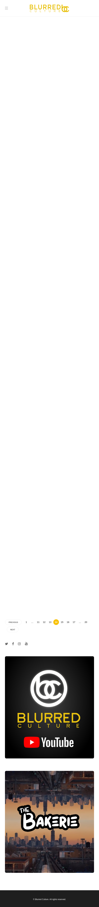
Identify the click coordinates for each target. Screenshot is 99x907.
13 (50, 622)
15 (62, 622)
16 (68, 622)
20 (86, 622)
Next (12, 630)
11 (38, 622)
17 (74, 622)
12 (44, 622)
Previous (13, 622)
